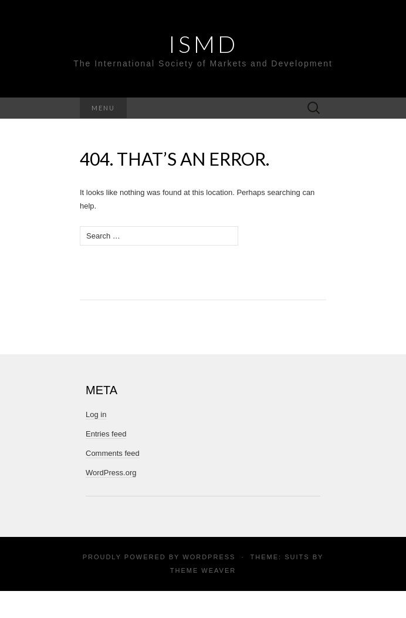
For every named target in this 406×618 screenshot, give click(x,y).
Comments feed (113, 453)
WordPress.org (111, 472)
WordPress (208, 556)
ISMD (203, 44)
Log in (96, 414)
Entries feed (106, 433)
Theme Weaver (203, 570)
